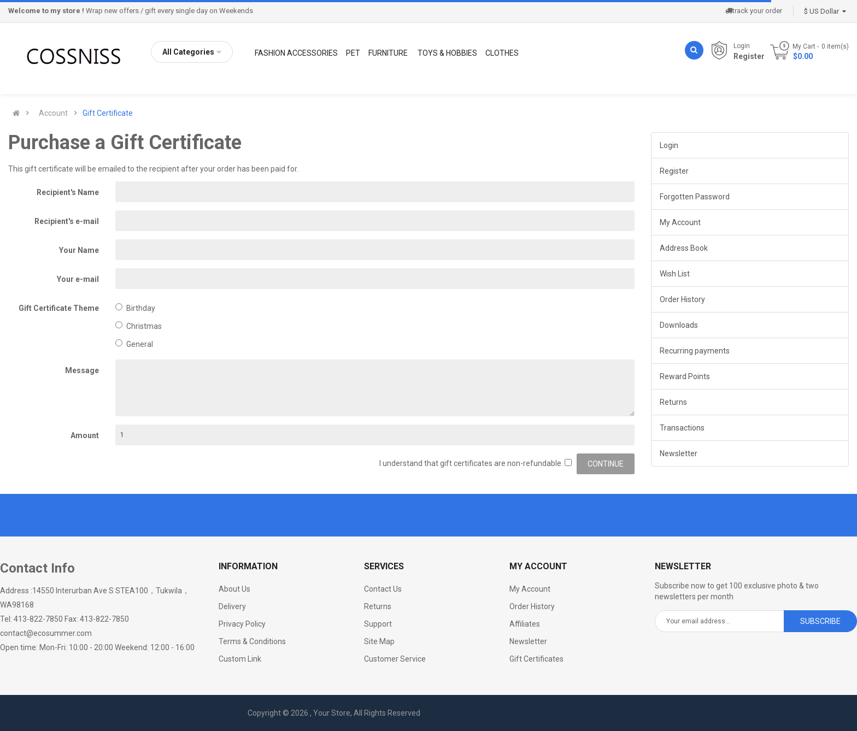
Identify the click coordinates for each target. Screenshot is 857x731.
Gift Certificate (108, 113)
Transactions (682, 427)
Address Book (684, 248)
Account (53, 113)
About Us (234, 589)
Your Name (79, 250)
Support (378, 624)
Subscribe (820, 621)
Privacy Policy (242, 624)
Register (749, 56)
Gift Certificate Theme (59, 308)
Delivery (232, 606)
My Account (680, 222)
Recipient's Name (68, 192)
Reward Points (685, 376)
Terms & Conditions (252, 641)
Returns (673, 402)
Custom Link (240, 659)
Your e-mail (78, 279)
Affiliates (524, 624)
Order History (682, 299)
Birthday (135, 308)
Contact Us (383, 589)
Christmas (138, 326)
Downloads (679, 325)
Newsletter (678, 453)
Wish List (675, 273)
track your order (753, 11)
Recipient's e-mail (66, 221)
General (134, 344)
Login (741, 46)
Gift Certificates (536, 659)
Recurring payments (695, 350)
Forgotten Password (695, 196)
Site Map (379, 641)
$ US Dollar (825, 11)
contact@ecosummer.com (46, 633)
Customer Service (395, 659)
